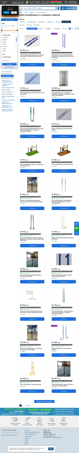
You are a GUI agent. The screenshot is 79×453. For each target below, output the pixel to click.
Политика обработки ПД (11, 434)
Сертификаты (38, 2)
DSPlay (4, 42)
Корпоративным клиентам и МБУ (32, 432)
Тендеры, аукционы (45, 1)
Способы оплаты (28, 436)
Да (6, 12)
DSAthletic (5, 37)
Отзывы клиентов (45, 2)
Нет (14, 12)
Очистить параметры (9, 66)
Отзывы (26, 439)
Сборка (26, 443)
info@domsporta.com (50, 435)
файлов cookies (36, 449)
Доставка (37, 1)
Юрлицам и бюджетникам (56, 1)
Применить (9, 64)
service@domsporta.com (57, 437)
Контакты (32, 2)
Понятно (51, 448)
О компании (32, 1)
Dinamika (5, 46)
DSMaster (5, 39)
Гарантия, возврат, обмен (30, 434)
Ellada (4, 48)
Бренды (26, 441)
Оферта (3, 434)
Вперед (28, 405)
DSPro (4, 44)
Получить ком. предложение (56, 2)
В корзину (32, 65)
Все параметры (5, 60)
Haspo (4, 50)
